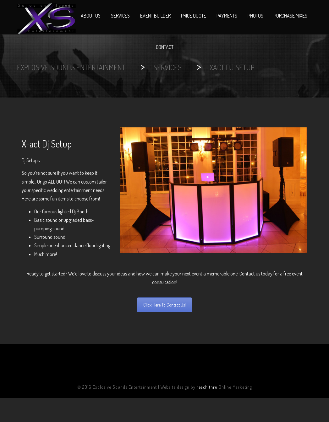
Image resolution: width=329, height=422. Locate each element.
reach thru (207, 387)
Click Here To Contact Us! (164, 304)
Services (120, 16)
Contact (164, 47)
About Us (91, 16)
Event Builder (155, 16)
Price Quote (193, 16)
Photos (255, 16)
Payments (227, 16)
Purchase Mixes (290, 16)
